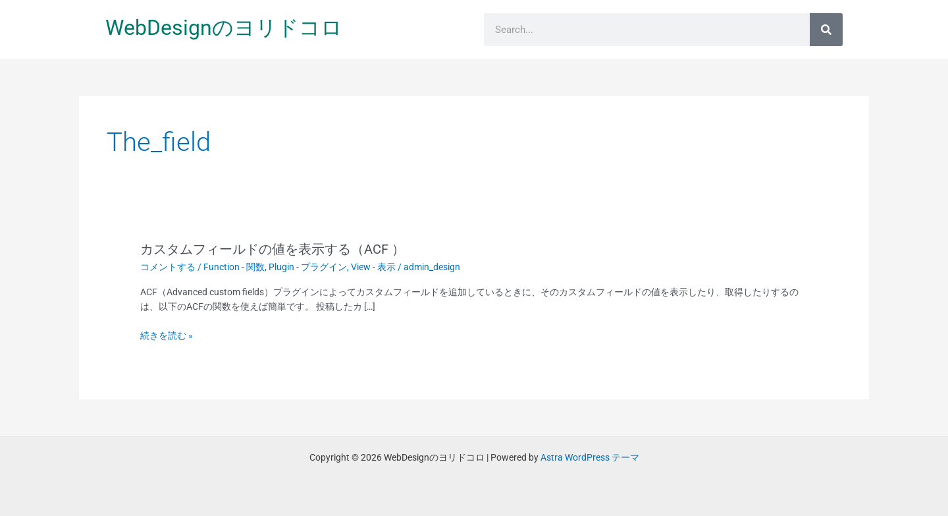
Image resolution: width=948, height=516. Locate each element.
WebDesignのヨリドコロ (223, 27)
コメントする (168, 267)
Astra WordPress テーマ (589, 457)
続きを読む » (166, 335)
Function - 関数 (234, 267)
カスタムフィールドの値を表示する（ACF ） (272, 249)
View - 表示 (373, 267)
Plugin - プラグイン (308, 267)
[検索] (826, 29)
